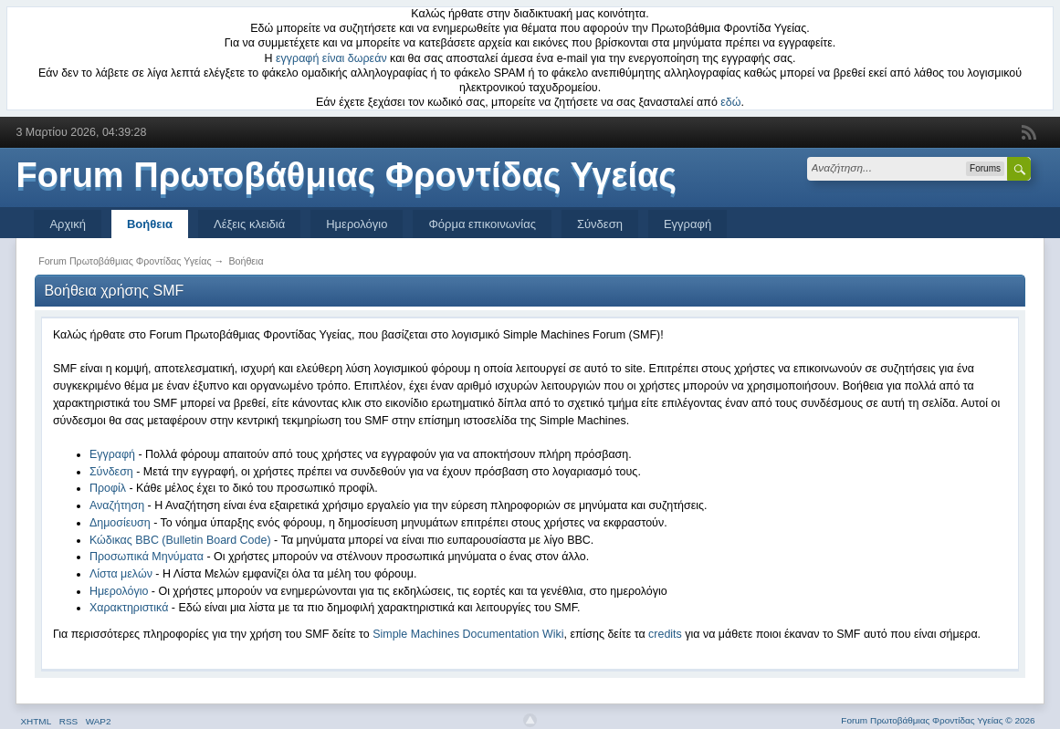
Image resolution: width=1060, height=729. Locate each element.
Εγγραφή (687, 224)
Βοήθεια (150, 224)
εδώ (730, 102)
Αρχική (67, 224)
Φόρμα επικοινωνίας (482, 224)
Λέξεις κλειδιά (249, 224)
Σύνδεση (600, 224)
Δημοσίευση (120, 522)
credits (665, 634)
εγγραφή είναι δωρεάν (331, 58)
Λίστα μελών (120, 574)
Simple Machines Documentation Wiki (468, 634)
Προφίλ (107, 488)
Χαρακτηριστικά (128, 607)
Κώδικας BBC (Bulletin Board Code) (180, 540)
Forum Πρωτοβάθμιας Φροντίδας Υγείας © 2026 (937, 720)
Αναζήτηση (116, 505)
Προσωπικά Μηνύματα (146, 556)
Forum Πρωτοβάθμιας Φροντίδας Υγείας (346, 175)
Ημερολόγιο (356, 224)
